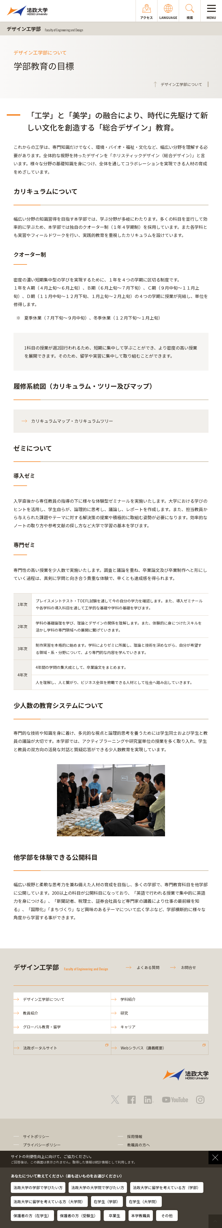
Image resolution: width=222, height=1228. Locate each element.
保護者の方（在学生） (32, 1215)
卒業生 (114, 1215)
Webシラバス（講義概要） (143, 1048)
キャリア (128, 1026)
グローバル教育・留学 (42, 1026)
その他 (167, 1215)
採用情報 (134, 1136)
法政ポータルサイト (40, 1048)
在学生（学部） (107, 1201)
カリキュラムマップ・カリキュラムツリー (72, 421)
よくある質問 (148, 967)
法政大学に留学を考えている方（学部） (167, 1187)
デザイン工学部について (44, 999)
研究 (124, 1013)
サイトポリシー (36, 1136)
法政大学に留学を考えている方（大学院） (49, 1201)
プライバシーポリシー (42, 1145)
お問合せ (188, 967)
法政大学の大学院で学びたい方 (97, 1187)
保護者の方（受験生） (79, 1215)
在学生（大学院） (144, 1201)
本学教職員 (140, 1215)
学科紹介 (128, 999)
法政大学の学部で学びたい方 (38, 1187)
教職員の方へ (138, 1145)
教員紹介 (30, 1013)
